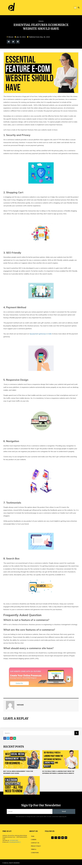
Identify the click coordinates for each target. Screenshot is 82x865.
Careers (34, 840)
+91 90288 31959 (13, 840)
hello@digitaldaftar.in (15, 842)
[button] (75, 7)
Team (33, 836)
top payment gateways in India (40, 334)
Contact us (35, 844)
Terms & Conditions (35, 853)
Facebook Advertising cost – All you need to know (21, 797)
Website (41, 21)
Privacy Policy (36, 848)
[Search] (76, 733)
